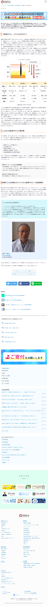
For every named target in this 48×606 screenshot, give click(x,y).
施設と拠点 (3, 546)
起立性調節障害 (6, 457)
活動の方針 (3, 522)
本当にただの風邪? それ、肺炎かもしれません (12, 447)
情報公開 (25, 541)
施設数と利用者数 (27, 522)
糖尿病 (16, 152)
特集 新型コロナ (4, 579)
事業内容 (25, 520)
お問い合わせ (4, 593)
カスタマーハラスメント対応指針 (30, 592)
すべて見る (5, 430)
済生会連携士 (26, 528)
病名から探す (26, 552)
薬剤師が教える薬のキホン (6, 572)
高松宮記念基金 (27, 532)
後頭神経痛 (5, 442)
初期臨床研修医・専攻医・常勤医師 (32, 563)
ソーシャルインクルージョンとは (31, 524)
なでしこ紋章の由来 (5, 532)
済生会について (4, 520)
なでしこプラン (27, 526)
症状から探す (5, 368)
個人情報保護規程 (27, 591)
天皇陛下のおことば (5, 528)
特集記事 (25, 556)
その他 (2, 556)
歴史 (2, 526)
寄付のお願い (26, 534)
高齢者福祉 (3, 552)
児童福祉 (3, 550)
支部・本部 (3, 558)
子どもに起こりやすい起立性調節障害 (11, 449)
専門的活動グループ (28, 539)
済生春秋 (3, 576)
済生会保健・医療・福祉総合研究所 (32, 537)
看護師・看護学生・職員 (29, 565)
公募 (24, 543)
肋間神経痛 (5, 439)
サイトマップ (4, 591)
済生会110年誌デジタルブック (7, 537)
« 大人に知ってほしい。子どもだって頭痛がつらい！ (24, 271)
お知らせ (3, 561)
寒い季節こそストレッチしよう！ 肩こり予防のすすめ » (23, 274)
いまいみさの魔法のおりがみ (7, 577)
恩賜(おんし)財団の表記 (6, 534)
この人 (2, 574)
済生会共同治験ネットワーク (30, 536)
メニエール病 (5, 460)
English (3, 586)
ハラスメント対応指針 (6, 592)
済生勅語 (3, 530)
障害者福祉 (3, 554)
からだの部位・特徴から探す (29, 550)
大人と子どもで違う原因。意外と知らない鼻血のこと (14, 455)
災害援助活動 (26, 530)
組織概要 (3, 524)
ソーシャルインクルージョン (8, 583)
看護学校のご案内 (28, 567)
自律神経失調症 (6, 444)
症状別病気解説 (26, 546)
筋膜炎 (4, 462)
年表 (2, 536)
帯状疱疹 (4, 452)
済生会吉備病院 (6, 255)
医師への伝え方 (27, 554)
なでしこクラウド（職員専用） (30, 593)
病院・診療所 (4, 548)
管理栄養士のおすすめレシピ (7, 581)
